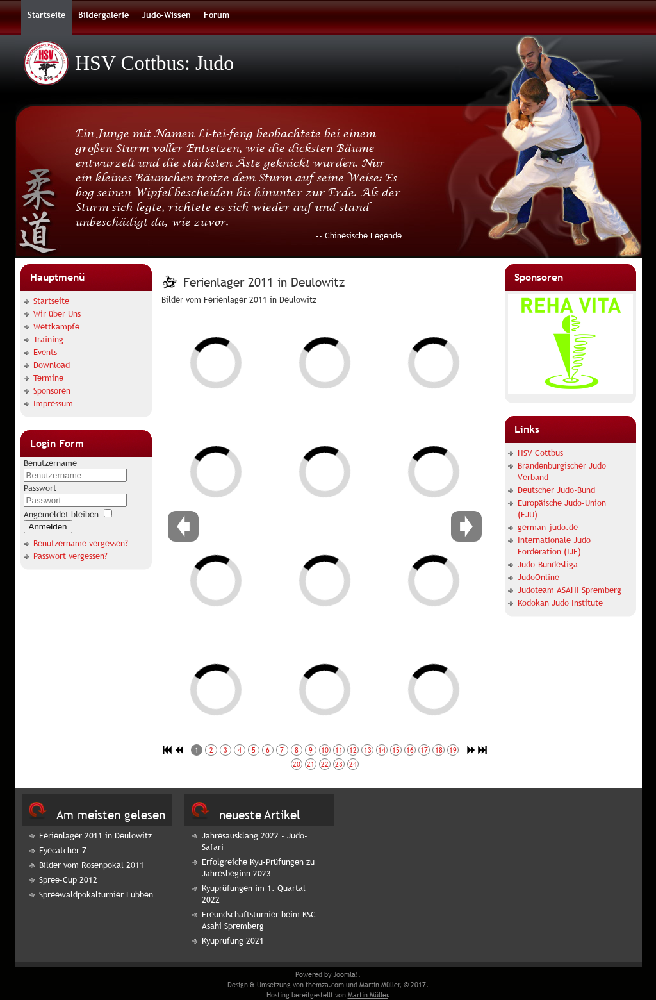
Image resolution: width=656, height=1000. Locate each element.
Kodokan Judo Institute (560, 602)
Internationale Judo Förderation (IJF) (554, 545)
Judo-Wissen (166, 15)
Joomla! (345, 974)
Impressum (53, 403)
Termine (48, 377)
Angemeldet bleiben (61, 514)
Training (48, 339)
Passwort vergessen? (70, 556)
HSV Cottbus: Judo (154, 62)
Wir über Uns (57, 313)
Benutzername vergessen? (80, 543)
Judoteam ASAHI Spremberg (569, 590)
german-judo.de (548, 527)
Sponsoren (51, 390)
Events (45, 352)
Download (51, 365)
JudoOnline (538, 577)
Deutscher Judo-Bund (556, 490)
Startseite (46, 15)
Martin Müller (379, 984)
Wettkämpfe (56, 326)
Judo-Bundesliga (548, 564)
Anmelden (48, 526)
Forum (216, 15)
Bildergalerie (103, 15)
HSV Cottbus (540, 452)
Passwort (40, 488)
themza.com (325, 984)
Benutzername (50, 463)
